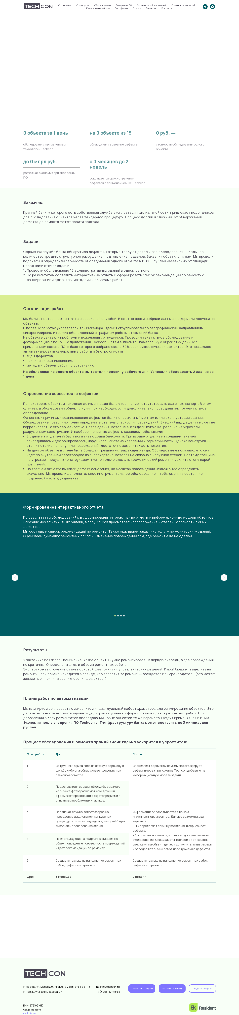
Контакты (166, 8)
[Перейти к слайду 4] (124, 615)
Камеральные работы (98, 8)
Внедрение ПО (124, 5)
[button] (172, 988)
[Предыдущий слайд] (15, 577)
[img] (202, 1007)
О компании (64, 5)
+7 (98, 992)
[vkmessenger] (212, 6)
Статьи (137, 8)
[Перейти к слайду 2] (118, 615)
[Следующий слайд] (224, 577)
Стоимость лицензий (183, 5)
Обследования (102, 5)
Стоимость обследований (151, 5)
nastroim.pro (29, 1013)
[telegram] (205, 6)
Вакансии (151, 8)
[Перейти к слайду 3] (121, 615)
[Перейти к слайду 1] (115, 615)
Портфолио (121, 8)
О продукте (82, 5)
